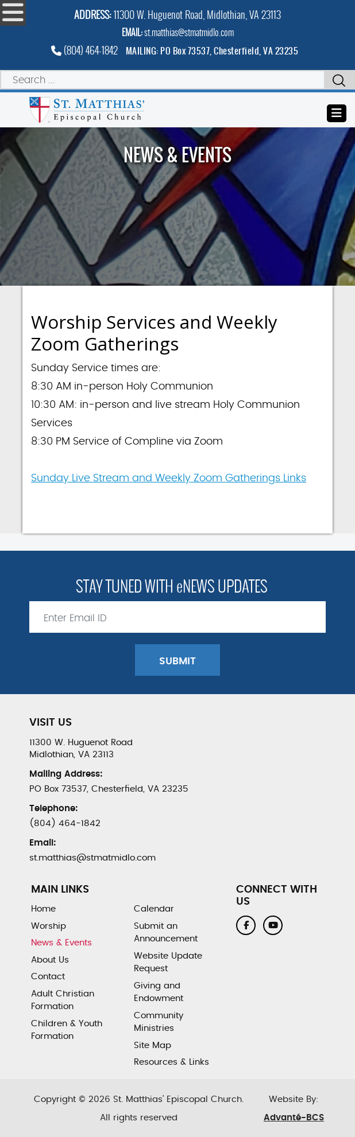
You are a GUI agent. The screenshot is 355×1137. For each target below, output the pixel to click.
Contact (48, 976)
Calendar (154, 909)
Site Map (152, 1045)
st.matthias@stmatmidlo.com (189, 32)
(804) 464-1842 (84, 50)
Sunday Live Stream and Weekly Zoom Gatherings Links (168, 478)
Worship (48, 926)
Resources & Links (171, 1062)
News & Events (61, 943)
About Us (50, 960)
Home (43, 909)
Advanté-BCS (294, 1117)
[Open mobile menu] (13, 13)
